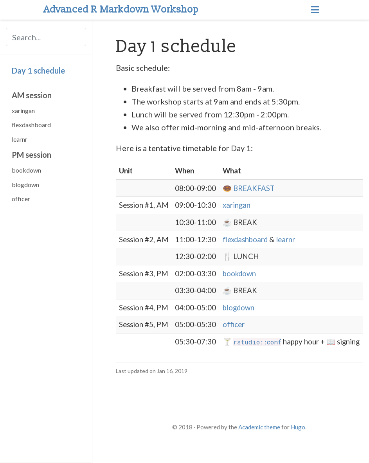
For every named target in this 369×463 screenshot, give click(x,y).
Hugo (298, 427)
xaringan (23, 110)
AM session (32, 95)
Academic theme (259, 427)
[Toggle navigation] (315, 10)
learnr (19, 139)
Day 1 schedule (38, 70)
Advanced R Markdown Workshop (121, 9)
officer (21, 198)
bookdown (26, 170)
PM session (31, 154)
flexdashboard (31, 124)
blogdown (25, 184)
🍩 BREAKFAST (249, 188)
